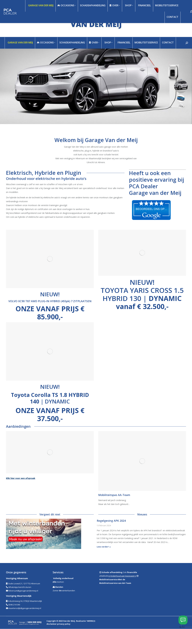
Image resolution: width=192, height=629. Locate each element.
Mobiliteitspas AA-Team (114, 495)
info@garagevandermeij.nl (33, 5)
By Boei (182, 627)
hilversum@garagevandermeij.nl (23, 590)
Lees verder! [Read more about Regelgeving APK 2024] (103, 547)
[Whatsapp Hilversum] (183, 620)
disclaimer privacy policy (58, 624)
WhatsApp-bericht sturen (19, 587)
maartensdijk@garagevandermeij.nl (24, 608)
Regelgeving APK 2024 (111, 520)
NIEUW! (142, 282)
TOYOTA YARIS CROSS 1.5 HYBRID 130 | (142, 298)
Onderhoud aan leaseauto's (123, 576)
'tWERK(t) (90, 621)
